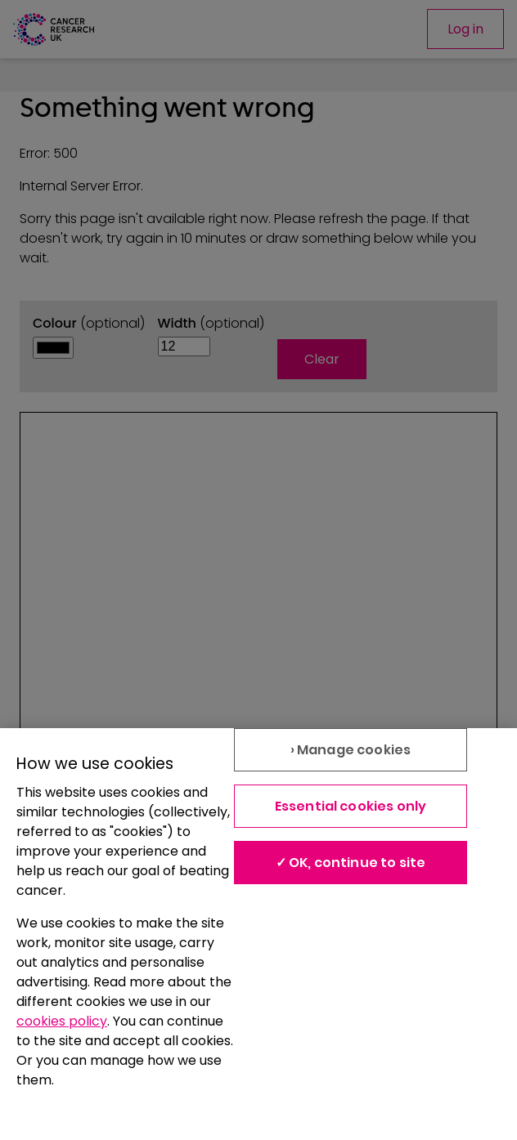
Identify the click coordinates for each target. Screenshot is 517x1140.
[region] (258, 934)
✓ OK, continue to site (351, 862)
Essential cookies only (351, 806)
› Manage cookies (350, 749)
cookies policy (61, 1021)
